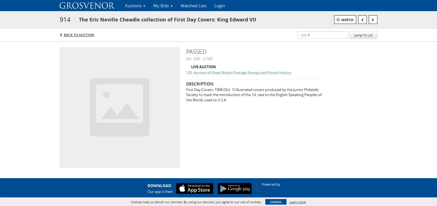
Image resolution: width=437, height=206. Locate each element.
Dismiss (276, 202)
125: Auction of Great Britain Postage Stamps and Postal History (239, 72)
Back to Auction (79, 35)
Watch (347, 20)
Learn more (297, 202)
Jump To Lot (363, 35)
